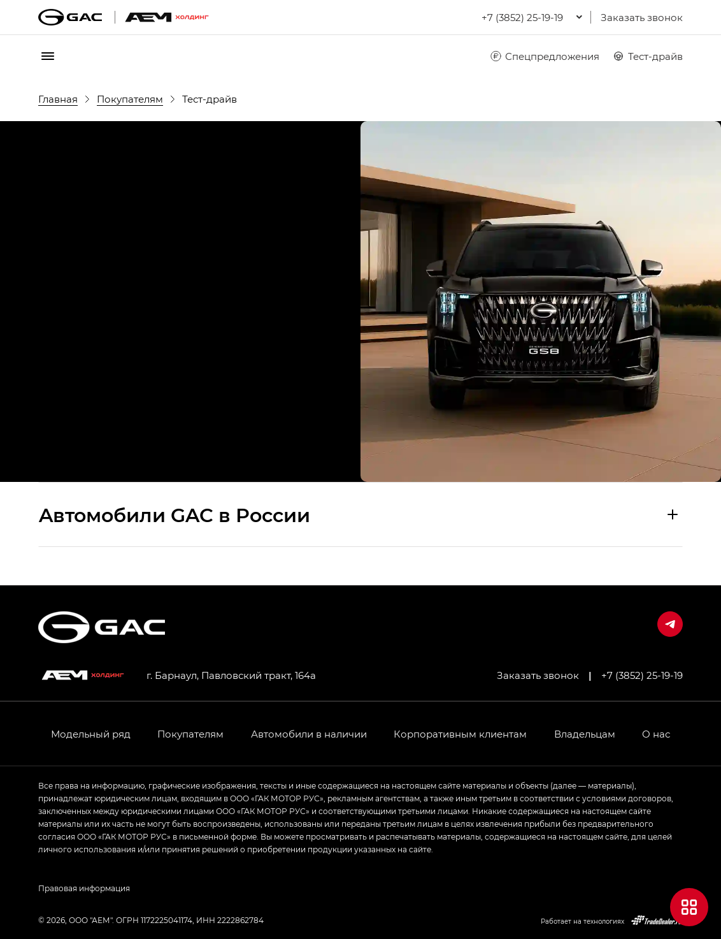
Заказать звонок (642, 17)
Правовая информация (84, 888)
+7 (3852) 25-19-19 (642, 675)
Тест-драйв (647, 56)
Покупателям (190, 733)
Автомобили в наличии (309, 733)
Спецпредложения (544, 56)
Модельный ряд (91, 733)
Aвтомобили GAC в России (174, 514)
